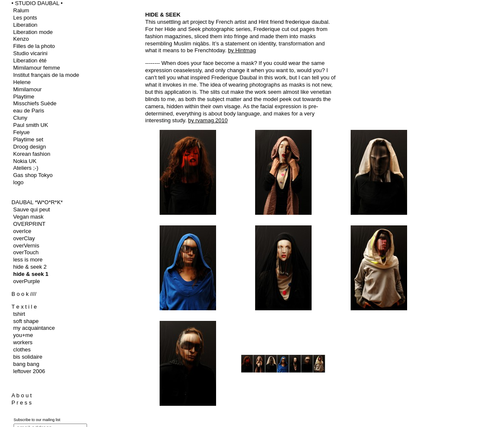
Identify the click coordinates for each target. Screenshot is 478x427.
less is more (27, 259)
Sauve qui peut (31, 209)
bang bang (26, 364)
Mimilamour (27, 89)
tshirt (19, 314)
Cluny (20, 118)
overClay (24, 238)
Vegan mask (28, 217)
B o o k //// (24, 294)
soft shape (26, 321)
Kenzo (21, 39)
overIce (22, 231)
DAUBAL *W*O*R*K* (37, 202)
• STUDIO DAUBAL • (37, 3)
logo (18, 182)
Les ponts (25, 17)
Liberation (25, 25)
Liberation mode (33, 32)
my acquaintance (34, 328)
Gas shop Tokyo (33, 175)
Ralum (21, 10)
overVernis (26, 245)
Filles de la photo (34, 46)
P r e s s (21, 402)
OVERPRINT (29, 224)
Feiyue (21, 132)
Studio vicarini (30, 53)
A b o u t (21, 395)
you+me (23, 335)
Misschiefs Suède (34, 103)
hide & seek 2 (30, 267)
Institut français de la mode (46, 75)
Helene (22, 82)
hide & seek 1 (30, 274)
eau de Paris (28, 110)
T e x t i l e (24, 306)
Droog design (29, 146)
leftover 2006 (29, 371)
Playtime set (28, 139)
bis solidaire (27, 357)
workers (23, 342)
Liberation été (30, 60)
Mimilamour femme (36, 68)
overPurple (26, 281)
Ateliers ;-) (25, 168)
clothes (22, 349)
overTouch (26, 252)
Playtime (23, 96)
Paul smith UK (30, 125)
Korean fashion (31, 154)
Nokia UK (25, 161)
